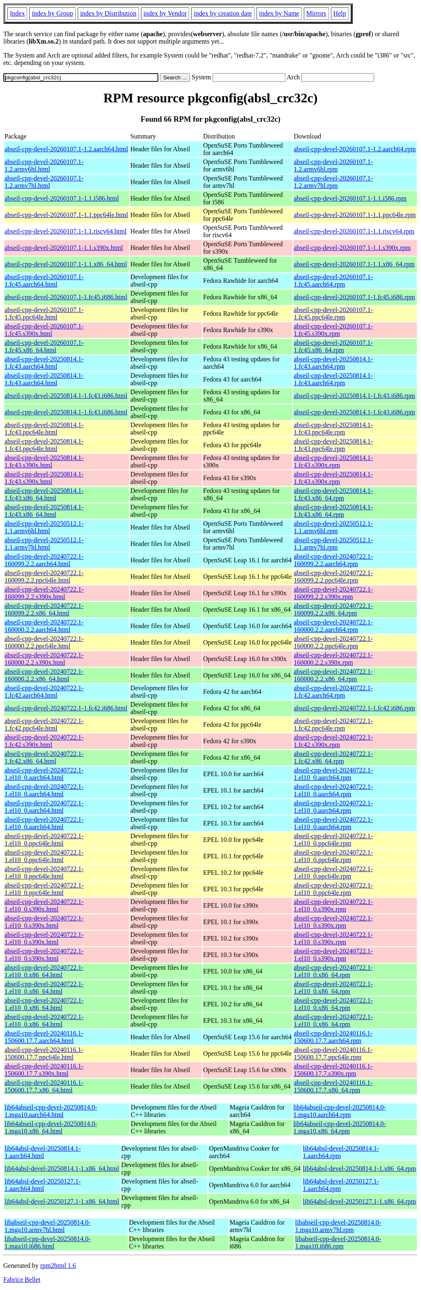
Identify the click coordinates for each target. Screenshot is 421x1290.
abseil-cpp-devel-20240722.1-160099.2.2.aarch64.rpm (333, 560)
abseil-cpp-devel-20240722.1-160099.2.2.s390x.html (44, 593)
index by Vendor (165, 13)
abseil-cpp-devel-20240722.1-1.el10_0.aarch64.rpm (333, 774)
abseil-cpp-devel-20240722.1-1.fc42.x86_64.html (44, 757)
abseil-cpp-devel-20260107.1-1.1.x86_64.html (66, 264)
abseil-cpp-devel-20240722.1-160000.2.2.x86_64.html (44, 675)
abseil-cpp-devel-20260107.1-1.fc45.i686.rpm (354, 297)
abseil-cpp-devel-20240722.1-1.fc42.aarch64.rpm (333, 691)
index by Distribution (108, 13)
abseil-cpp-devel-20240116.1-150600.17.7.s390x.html (44, 1070)
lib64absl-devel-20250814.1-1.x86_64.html (62, 1168)
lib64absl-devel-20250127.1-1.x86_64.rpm (359, 1201)
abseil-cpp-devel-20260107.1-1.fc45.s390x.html (44, 330)
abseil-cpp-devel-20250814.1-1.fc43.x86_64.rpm (333, 494)
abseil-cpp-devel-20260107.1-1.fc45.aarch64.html (44, 280)
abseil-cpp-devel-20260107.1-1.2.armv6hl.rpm (333, 165)
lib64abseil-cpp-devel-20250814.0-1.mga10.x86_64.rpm (339, 1127)
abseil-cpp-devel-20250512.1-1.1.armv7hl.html (44, 543)
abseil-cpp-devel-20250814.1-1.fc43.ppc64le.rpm (333, 428)
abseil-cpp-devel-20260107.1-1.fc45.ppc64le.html (44, 313)
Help (339, 13)
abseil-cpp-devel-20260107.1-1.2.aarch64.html (66, 149)
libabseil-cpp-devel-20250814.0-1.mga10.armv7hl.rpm (338, 1226)
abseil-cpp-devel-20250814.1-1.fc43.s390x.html (44, 461)
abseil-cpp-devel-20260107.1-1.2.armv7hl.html (44, 182)
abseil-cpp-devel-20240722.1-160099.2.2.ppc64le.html (44, 576)
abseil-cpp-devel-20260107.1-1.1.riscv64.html (66, 231)
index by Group (52, 13)
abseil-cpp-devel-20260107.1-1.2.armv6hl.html (44, 165)
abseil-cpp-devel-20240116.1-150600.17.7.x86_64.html (44, 1086)
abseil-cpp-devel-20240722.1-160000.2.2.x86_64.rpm (333, 675)
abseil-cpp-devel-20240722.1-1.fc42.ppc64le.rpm (333, 724)
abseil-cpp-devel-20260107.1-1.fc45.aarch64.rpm (333, 280)
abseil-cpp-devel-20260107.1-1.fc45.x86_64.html (44, 346)
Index (17, 13)
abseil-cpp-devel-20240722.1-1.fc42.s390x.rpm (333, 741)
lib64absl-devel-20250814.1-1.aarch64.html (43, 1152)
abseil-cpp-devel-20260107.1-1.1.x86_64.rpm (354, 264)
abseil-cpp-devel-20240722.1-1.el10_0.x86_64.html (44, 971)
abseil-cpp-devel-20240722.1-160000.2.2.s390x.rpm (333, 659)
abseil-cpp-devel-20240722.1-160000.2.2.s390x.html (44, 659)
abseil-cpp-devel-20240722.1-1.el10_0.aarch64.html (44, 774)
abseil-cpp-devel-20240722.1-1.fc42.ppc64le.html (44, 724)
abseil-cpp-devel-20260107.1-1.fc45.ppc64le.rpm (333, 313)
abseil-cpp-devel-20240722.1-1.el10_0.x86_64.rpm (333, 971)
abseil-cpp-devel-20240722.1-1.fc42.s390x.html (44, 741)
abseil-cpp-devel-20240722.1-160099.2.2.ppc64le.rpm (333, 576)
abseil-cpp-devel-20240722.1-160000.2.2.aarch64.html (44, 626)
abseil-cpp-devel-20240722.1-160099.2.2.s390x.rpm (333, 593)
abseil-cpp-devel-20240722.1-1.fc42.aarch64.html (44, 691)
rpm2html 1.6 (58, 1265)
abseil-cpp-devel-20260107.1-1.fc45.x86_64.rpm (333, 346)
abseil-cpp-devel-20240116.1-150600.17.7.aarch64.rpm (333, 1037)
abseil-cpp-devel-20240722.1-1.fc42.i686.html (66, 708)
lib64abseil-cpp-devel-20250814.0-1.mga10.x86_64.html (51, 1127)
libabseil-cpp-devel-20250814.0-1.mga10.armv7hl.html (47, 1226)
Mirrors (316, 13)
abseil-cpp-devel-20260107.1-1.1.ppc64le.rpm (355, 214)
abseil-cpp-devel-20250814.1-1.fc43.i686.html (66, 395)
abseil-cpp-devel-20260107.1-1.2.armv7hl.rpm (333, 182)
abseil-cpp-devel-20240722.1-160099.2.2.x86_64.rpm (333, 609)
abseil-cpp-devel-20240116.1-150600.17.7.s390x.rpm (333, 1070)
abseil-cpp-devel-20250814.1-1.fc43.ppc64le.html (44, 428)
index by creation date (223, 13)
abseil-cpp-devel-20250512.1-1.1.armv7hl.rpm (333, 543)
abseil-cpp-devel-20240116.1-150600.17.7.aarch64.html (44, 1037)
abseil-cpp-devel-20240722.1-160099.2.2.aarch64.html (44, 560)
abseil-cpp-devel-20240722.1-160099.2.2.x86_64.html (44, 609)
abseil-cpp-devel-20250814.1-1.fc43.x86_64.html (44, 494)
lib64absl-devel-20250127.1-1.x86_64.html (62, 1201)
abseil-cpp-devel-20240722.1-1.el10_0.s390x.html (44, 905)
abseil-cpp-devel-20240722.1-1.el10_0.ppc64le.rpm (333, 839)
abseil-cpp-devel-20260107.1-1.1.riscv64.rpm (354, 231)
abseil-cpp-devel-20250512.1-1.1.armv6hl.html (44, 527)
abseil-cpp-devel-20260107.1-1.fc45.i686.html (66, 297)
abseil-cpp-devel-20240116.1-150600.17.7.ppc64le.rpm (333, 1053)
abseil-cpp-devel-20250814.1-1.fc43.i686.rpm (354, 395)
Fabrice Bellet (21, 1279)
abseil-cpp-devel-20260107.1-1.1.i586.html (62, 198)
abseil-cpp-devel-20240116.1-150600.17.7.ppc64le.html (44, 1053)
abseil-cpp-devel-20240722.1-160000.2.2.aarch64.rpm (333, 626)
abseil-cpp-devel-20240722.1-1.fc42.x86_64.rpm (333, 757)
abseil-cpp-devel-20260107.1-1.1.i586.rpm (350, 198)
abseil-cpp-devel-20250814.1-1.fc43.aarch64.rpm (333, 363)
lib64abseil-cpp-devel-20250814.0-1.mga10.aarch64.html (51, 1111)
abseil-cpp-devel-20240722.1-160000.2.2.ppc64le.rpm (333, 642)
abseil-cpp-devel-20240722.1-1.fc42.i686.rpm (354, 708)
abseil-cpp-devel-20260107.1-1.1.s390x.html (64, 247)
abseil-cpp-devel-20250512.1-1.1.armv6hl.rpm (333, 527)
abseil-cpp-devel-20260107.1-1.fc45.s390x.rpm (333, 330)
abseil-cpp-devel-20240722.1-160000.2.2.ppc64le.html (44, 642)
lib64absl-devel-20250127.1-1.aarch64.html (43, 1185)
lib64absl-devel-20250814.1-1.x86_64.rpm (359, 1168)
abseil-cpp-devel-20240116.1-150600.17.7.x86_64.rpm (333, 1086)
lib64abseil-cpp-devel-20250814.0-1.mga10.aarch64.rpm (339, 1111)
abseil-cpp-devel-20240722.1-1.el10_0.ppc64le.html (44, 839)
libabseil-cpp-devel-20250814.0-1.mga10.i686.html (47, 1242)
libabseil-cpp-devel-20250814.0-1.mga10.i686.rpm (338, 1242)
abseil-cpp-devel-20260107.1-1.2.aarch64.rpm (355, 149)
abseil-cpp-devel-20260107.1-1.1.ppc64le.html (66, 214)
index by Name (279, 13)
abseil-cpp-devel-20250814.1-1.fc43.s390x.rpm (333, 461)
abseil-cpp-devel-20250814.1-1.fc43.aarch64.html (44, 363)
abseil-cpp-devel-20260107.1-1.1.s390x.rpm (352, 247)
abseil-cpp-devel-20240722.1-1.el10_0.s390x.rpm (333, 905)
